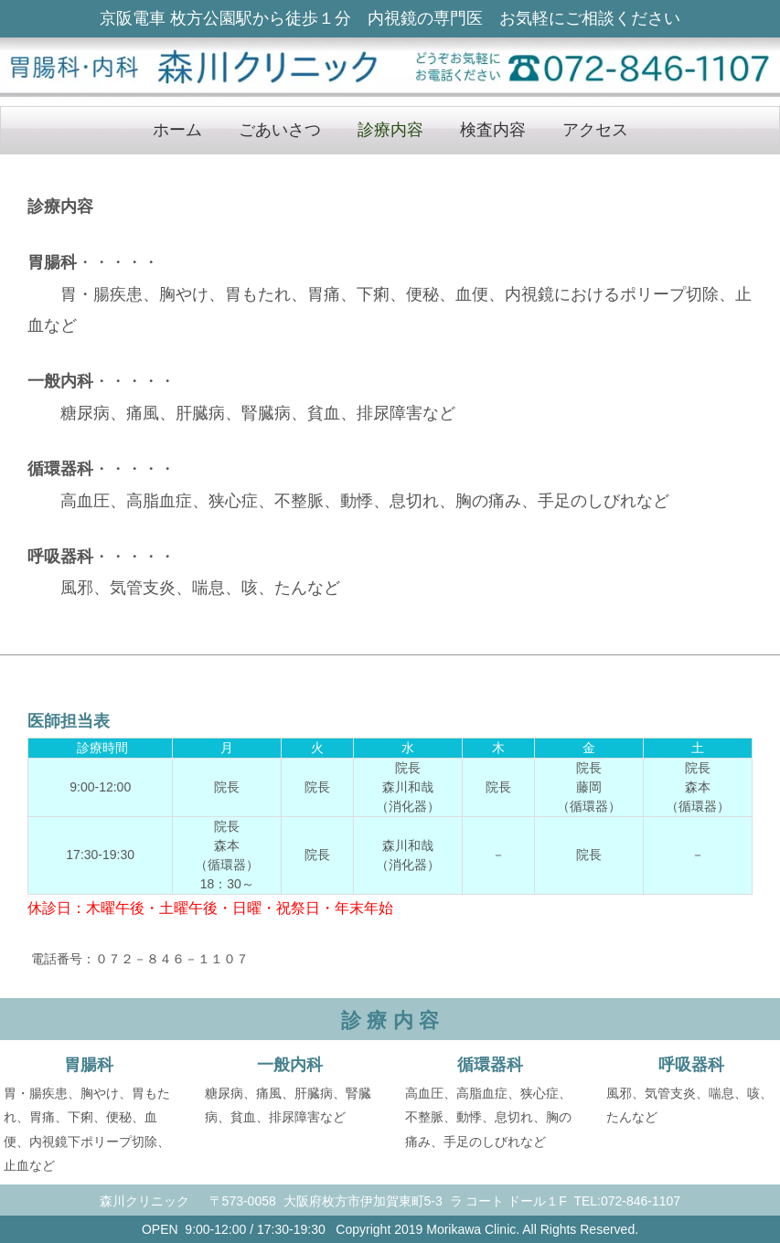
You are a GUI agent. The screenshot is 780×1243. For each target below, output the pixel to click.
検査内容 (493, 130)
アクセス (595, 130)
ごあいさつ (280, 130)
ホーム (177, 130)
